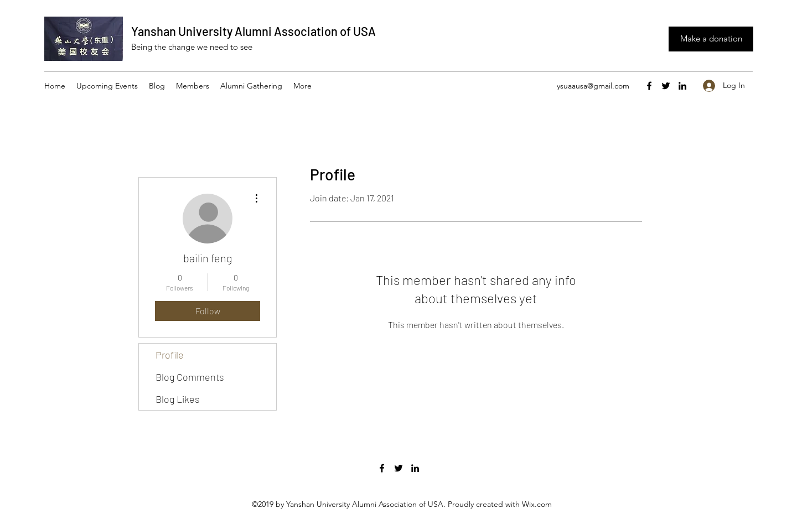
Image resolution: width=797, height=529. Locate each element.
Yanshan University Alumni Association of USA (253, 31)
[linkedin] (682, 85)
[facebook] (649, 85)
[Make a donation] (711, 39)
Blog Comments (190, 377)
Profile (170, 355)
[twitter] (665, 85)
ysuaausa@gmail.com (593, 86)
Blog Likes (178, 399)
